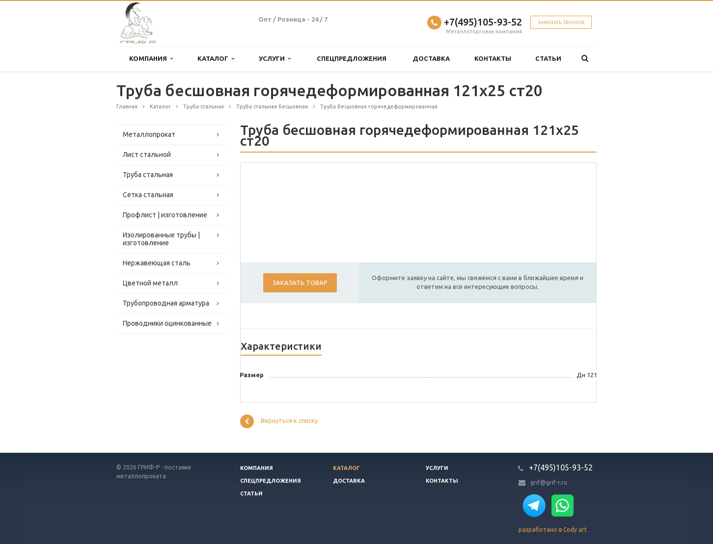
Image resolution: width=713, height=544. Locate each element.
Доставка (431, 58)
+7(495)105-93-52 (483, 22)
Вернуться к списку (279, 421)
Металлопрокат (149, 134)
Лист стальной (147, 154)
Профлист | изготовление (165, 215)
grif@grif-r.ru (548, 482)
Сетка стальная (148, 195)
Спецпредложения (351, 58)
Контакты (492, 58)
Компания (151, 58)
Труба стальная (148, 175)
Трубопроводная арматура (166, 303)
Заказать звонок (561, 22)
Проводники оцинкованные (167, 323)
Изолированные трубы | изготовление (161, 239)
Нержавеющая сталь (157, 263)
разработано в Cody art (553, 529)
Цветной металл (150, 283)
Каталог (215, 58)
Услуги (275, 58)
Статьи (548, 58)
